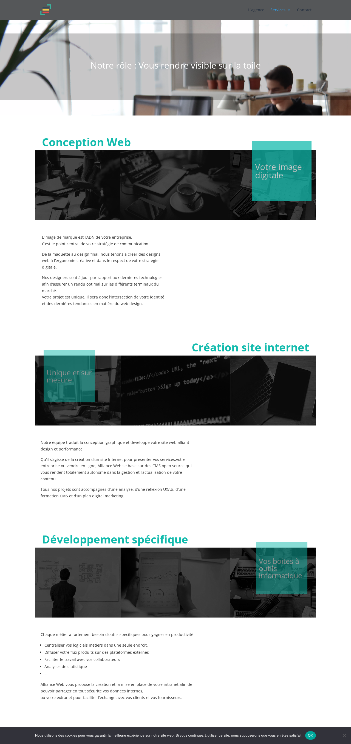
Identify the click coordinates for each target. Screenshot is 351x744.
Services (277, 10)
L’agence (256, 10)
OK (310, 735)
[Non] (344, 735)
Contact (304, 10)
